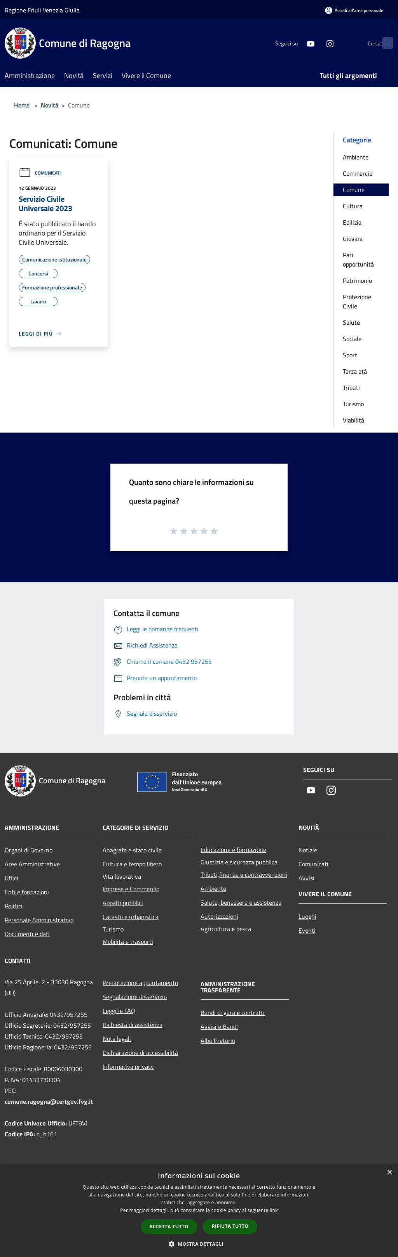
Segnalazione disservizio (135, 996)
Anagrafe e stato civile (132, 850)
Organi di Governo (28, 850)
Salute (351, 322)
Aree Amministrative (32, 864)
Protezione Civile (357, 301)
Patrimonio (357, 280)
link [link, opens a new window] (274, 1210)
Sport (350, 355)
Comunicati (40, 173)
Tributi (351, 387)
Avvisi (306, 878)
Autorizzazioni (219, 916)
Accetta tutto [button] (169, 1226)
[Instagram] (315, 43)
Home (22, 105)
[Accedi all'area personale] (354, 10)
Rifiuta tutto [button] (230, 1226)
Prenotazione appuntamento (140, 982)
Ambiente (355, 157)
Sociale (352, 338)
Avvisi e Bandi (219, 1026)
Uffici (11, 878)
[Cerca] (384, 43)
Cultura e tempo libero (132, 864)
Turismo (353, 404)
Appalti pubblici (123, 902)
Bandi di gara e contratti (233, 1012)
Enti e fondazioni (27, 892)
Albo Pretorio (218, 1040)
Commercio (357, 173)
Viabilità (353, 420)
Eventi (307, 930)
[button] (199, 1244)
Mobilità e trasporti (128, 941)
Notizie (307, 850)
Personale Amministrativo (39, 920)
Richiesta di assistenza (132, 1024)
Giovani (353, 238)
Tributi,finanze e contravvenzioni (244, 874)
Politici (14, 906)
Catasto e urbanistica (131, 916)
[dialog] (199, 1210)
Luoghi (307, 916)
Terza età (355, 371)
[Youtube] (295, 43)
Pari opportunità (358, 259)
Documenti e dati (27, 933)
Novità (49, 105)
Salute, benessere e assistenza (241, 902)
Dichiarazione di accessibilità (140, 1052)
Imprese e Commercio (131, 888)
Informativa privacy (128, 1066)
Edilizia (352, 222)
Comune (354, 189)
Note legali (117, 1038)
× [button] (389, 1173)
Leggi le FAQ (119, 1010)
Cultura (353, 206)
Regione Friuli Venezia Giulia (42, 10)
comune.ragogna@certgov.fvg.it (49, 1101)
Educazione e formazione (233, 849)
